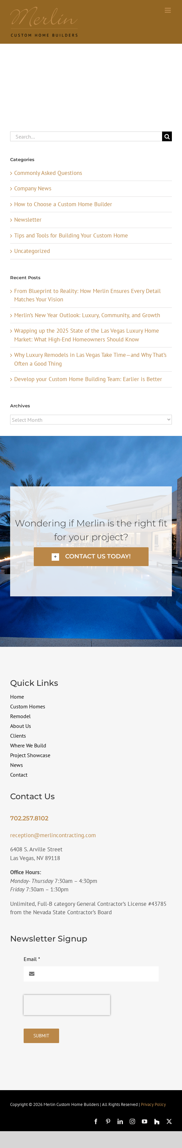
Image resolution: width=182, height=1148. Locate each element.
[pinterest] (108, 1121)
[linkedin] (120, 1121)
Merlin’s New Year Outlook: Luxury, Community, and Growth (87, 315)
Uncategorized (32, 251)
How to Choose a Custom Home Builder (63, 204)
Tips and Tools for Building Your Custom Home (71, 235)
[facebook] (96, 1121)
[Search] (167, 136)
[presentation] (67, 1005)
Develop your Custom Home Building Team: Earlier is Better (88, 379)
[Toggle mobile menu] (168, 10)
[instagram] (132, 1121)
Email (32, 959)
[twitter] (169, 1121)
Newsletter (28, 219)
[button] (91, 556)
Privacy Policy (153, 1104)
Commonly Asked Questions (48, 173)
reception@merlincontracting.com (53, 835)
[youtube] (144, 1121)
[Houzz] (157, 1121)
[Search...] (86, 136)
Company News (32, 188)
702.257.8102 (29, 818)
